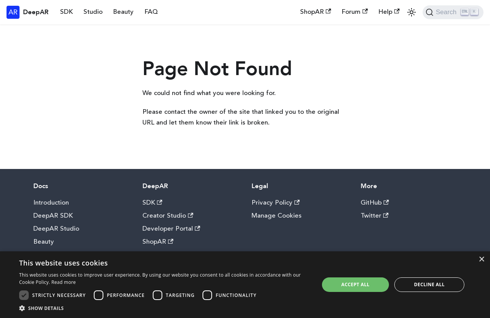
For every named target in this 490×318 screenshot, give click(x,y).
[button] (164, 308)
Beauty (123, 12)
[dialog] (245, 284)
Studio (93, 12)
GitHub (375, 203)
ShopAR (315, 11)
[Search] (453, 12)
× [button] (481, 259)
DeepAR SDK (53, 216)
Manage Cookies (277, 216)
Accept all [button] (355, 284)
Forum (354, 11)
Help (389, 11)
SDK (66, 12)
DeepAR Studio (56, 229)
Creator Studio (167, 216)
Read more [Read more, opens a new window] (63, 282)
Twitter (375, 216)
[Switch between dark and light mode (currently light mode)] (411, 12)
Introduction (51, 203)
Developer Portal (171, 229)
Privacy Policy (276, 203)
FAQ (151, 12)
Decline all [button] (429, 284)
